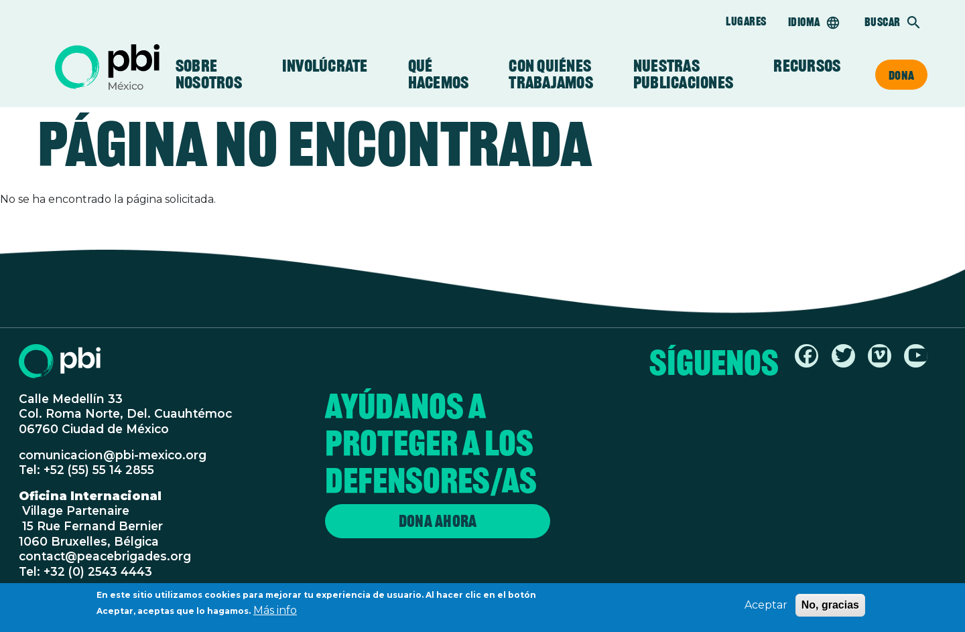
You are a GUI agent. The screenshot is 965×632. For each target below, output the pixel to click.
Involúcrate (325, 66)
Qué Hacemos (438, 74)
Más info (275, 613)
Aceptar (766, 608)
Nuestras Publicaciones (683, 74)
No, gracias (830, 608)
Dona (901, 75)
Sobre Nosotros (209, 74)
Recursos (807, 66)
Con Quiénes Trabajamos (551, 74)
